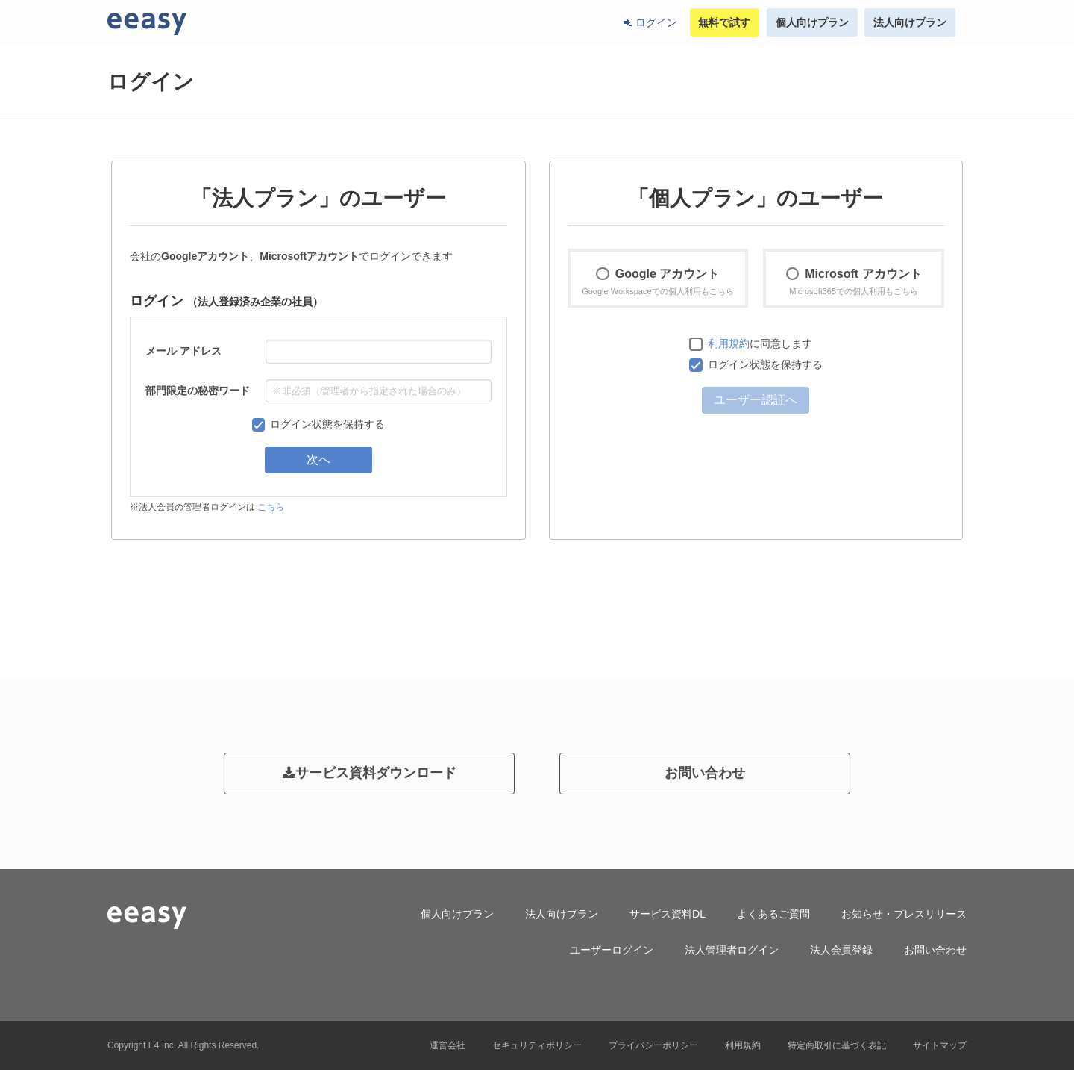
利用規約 (729, 343)
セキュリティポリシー (537, 1045)
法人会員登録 (841, 950)
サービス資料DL (667, 914)
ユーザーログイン (611, 950)
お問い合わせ (705, 772)
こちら (270, 507)
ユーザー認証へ (755, 400)
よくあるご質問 (773, 914)
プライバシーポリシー (653, 1045)
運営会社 (447, 1045)
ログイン (650, 22)
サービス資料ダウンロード (369, 772)
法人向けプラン (909, 22)
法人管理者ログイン (732, 950)
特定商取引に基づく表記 (837, 1045)
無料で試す (724, 22)
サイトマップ (940, 1045)
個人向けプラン (812, 22)
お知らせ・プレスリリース (904, 914)
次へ (318, 459)
